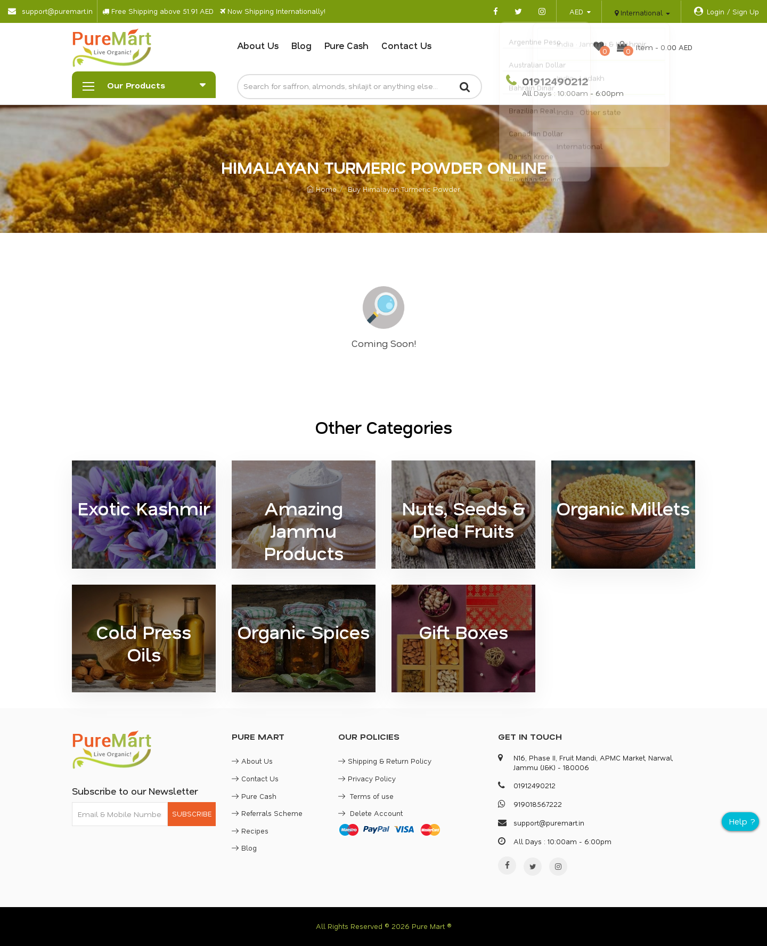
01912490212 (553, 81)
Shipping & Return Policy (384, 760)
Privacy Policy (367, 778)
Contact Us (406, 45)
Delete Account (370, 813)
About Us (258, 45)
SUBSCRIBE (191, 813)
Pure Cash (346, 45)
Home (322, 188)
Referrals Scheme (267, 813)
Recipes (250, 830)
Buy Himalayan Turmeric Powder (404, 188)
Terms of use (366, 796)
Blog (301, 45)
